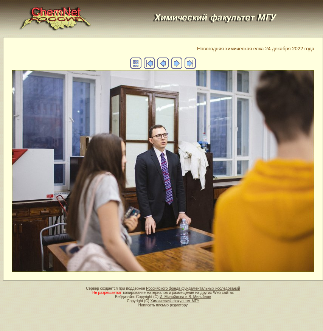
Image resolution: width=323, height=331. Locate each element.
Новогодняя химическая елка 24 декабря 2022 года (255, 48)
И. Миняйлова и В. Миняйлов (185, 297)
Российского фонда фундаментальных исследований (193, 288)
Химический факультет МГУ (174, 301)
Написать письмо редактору (163, 305)
